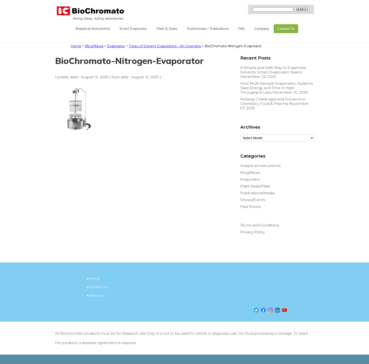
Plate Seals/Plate (255, 186)
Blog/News (250, 172)
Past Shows (250, 206)
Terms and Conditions (259, 225)
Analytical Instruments (93, 29)
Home (95, 278)
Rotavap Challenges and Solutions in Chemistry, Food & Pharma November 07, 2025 (274, 103)
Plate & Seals (166, 29)
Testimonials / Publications (208, 29)
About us (97, 295)
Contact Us (286, 29)
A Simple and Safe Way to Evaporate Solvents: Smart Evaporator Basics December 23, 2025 (273, 72)
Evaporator (250, 179)
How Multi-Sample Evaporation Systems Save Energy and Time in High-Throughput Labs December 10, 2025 (276, 88)
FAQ (241, 29)
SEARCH (302, 9)
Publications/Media (257, 193)
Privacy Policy (252, 232)
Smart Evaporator (133, 29)
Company (261, 29)
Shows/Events (252, 200)
